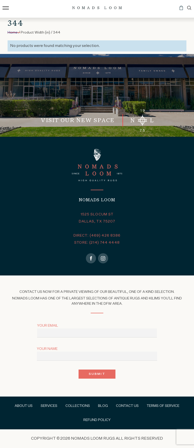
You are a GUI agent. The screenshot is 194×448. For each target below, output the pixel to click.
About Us (24, 406)
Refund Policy (97, 420)
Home (13, 32)
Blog (103, 406)
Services (49, 406)
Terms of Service (163, 406)
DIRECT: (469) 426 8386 (97, 235)
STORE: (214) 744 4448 (97, 242)
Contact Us (127, 406)
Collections (77, 406)
